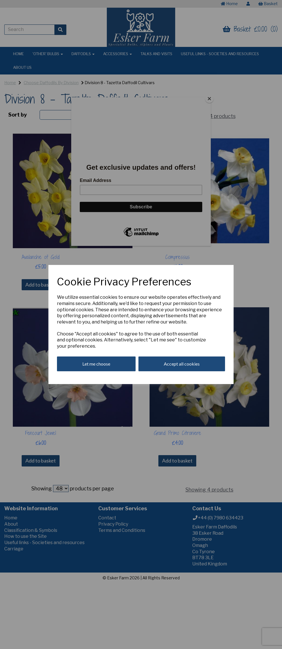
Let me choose (96, 363)
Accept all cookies (182, 363)
